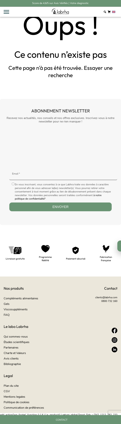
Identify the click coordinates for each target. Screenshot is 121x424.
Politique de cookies (16, 402)
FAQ (7, 315)
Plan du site (11, 386)
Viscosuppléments (16, 309)
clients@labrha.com (106, 297)
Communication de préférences (24, 408)
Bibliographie (12, 364)
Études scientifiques (16, 342)
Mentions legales (14, 397)
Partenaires (11, 348)
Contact (61, 420)
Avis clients (11, 359)
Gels (7, 304)
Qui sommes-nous (16, 337)
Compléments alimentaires (21, 298)
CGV (7, 391)
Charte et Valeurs (15, 353)
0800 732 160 (109, 301)
